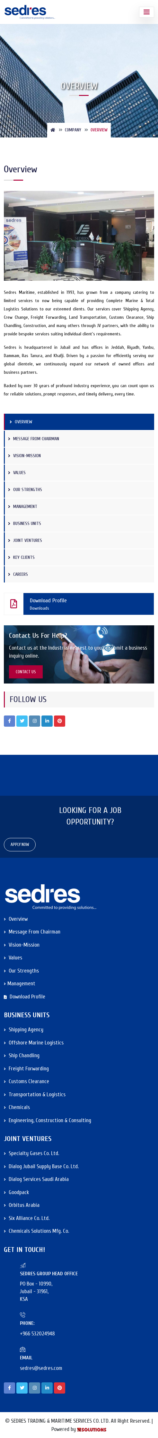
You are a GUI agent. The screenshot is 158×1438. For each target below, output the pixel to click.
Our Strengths (25, 489)
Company (73, 130)
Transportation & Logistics (35, 1094)
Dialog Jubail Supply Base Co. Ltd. (41, 1166)
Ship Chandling (22, 1055)
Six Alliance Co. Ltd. (26, 1218)
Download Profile (75, 604)
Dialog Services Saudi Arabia (36, 1179)
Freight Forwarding (26, 1069)
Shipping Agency (23, 1030)
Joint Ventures (25, 540)
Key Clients (21, 557)
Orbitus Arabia (22, 1205)
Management (22, 506)
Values (17, 472)
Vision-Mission (24, 455)
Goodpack (16, 1192)
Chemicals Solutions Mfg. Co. (36, 1231)
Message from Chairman (33, 439)
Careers (18, 574)
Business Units (24, 523)
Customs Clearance (26, 1081)
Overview (21, 422)
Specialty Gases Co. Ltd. (31, 1153)
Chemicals (17, 1107)
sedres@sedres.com (41, 1368)
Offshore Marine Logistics (34, 1043)
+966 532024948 (37, 1334)
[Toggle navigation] (146, 12)
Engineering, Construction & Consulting (47, 1120)
